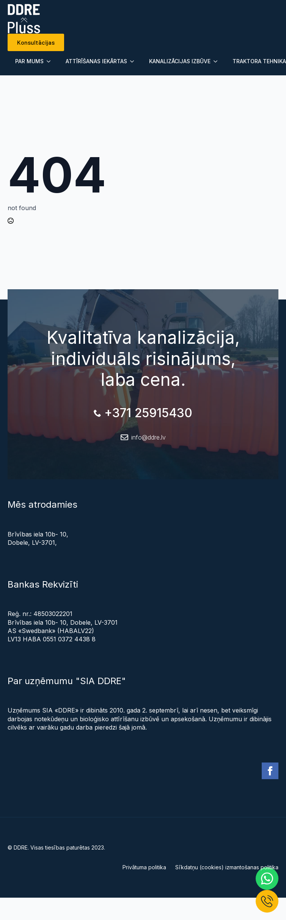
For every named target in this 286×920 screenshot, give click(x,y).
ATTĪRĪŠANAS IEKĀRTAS (96, 61)
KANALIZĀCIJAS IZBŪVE (180, 61)
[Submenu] (51, 61)
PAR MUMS (29, 61)
